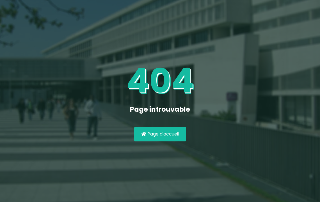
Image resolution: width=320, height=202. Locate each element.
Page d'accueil (160, 134)
